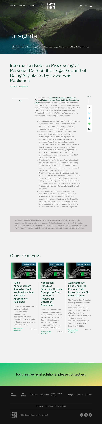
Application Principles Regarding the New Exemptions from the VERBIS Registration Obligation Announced (52, 294)
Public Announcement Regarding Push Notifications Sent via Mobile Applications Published (23, 292)
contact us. (77, 374)
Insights (32, 5)
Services (13, 5)
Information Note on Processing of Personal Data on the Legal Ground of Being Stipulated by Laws (57, 100)
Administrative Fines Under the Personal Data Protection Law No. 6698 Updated (79, 289)
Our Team (22, 5)
